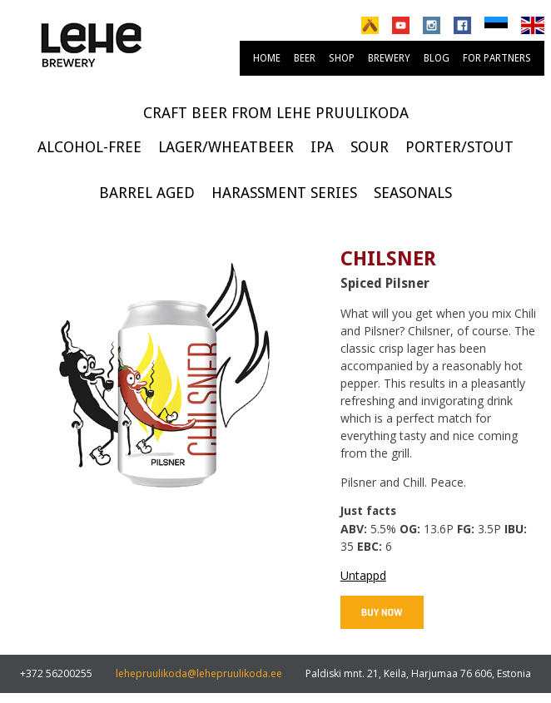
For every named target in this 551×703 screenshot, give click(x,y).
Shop (342, 58)
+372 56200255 (56, 673)
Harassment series (284, 192)
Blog (436, 58)
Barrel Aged (147, 192)
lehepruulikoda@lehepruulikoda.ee (199, 673)
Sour (369, 147)
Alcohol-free (89, 147)
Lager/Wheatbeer (226, 147)
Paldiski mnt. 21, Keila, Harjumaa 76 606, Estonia (418, 673)
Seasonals (413, 192)
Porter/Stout (459, 147)
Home (266, 58)
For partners (497, 58)
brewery (389, 58)
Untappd (363, 575)
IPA (322, 147)
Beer (304, 58)
